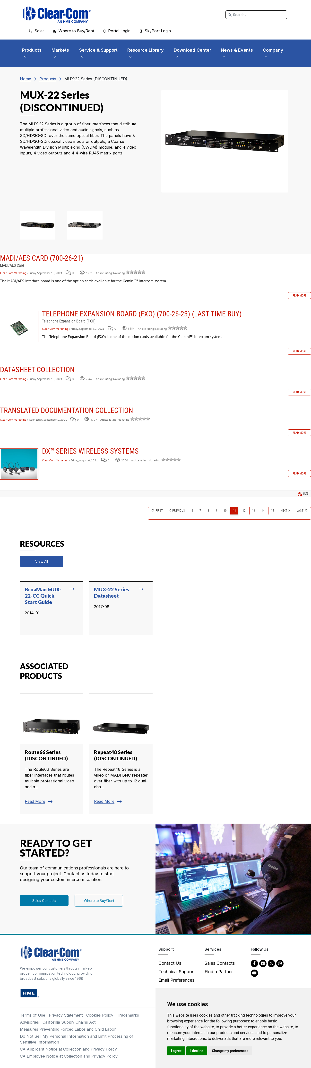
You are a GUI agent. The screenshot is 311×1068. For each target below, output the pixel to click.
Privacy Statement (66, 1015)
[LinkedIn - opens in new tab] (263, 963)
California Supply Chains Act (69, 1022)
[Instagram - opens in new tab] (280, 963)
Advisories (29, 1022)
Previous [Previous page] (178, 510)
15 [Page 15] (272, 510)
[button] (37, 225)
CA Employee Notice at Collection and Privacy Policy (69, 1056)
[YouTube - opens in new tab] (254, 972)
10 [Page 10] (225, 510)
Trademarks (128, 1015)
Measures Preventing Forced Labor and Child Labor (68, 1029)
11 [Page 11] (234, 510)
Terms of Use (32, 1015)
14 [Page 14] (262, 510)
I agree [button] (176, 1051)
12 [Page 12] (243, 510)
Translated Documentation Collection (66, 410)
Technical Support (176, 971)
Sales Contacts (44, 901)
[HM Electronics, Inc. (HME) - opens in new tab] (29, 993)
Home (25, 78)
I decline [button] (196, 1051)
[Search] (256, 14)
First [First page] (159, 510)
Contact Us (169, 963)
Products (47, 78)
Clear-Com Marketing (13, 273)
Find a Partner (219, 971)
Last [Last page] (300, 510)
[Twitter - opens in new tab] (271, 963)
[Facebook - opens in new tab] (254, 963)
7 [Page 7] (200, 510)
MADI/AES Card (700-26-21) (41, 258)
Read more (299, 295)
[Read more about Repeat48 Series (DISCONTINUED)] (121, 753)
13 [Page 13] (253, 510)
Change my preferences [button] (230, 1051)
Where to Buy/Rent (99, 901)
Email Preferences (176, 980)
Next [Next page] (283, 510)
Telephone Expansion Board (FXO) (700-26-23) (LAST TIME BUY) (19, 326)
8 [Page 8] (208, 510)
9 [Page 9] (216, 510)
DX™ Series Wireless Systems (19, 464)
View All (41, 561)
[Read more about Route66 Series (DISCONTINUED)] (51, 753)
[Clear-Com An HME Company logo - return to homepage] (51, 953)
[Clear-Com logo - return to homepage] (56, 14)
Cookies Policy (99, 1015)
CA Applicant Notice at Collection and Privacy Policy (68, 1049)
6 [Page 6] (192, 510)
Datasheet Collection (37, 369)
